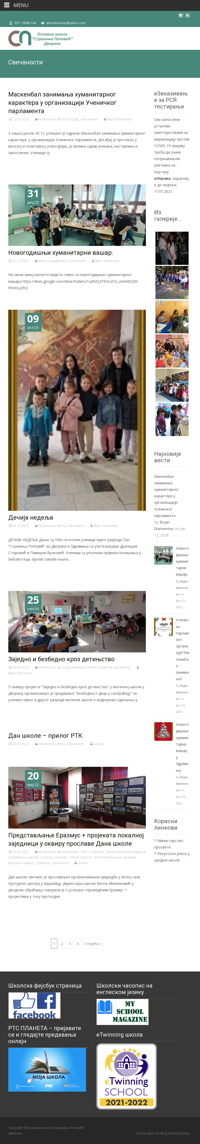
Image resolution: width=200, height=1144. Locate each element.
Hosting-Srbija (179, 1133)
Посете (92, 667)
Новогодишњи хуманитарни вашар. (60, 252)
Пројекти (105, 667)
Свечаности (89, 119)
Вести (61, 119)
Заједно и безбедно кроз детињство (61, 659)
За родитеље (57, 261)
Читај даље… (21, 162)
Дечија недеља (30, 517)
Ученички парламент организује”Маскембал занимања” (182, 649)
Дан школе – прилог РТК (45, 735)
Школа (98, 744)
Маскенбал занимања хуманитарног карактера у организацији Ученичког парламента (62, 103)
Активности (47, 119)
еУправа (162, 178)
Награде (73, 119)
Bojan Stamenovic (119, 119)
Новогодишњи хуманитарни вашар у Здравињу (182, 747)
